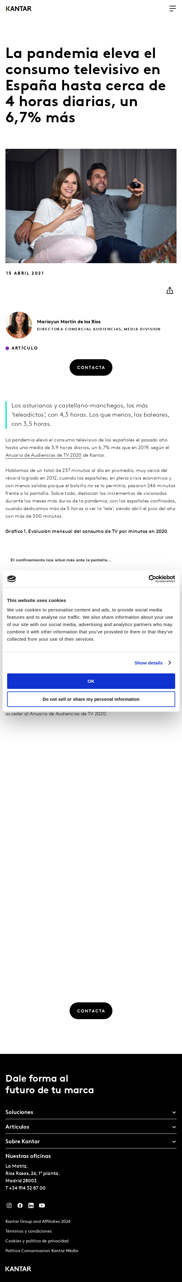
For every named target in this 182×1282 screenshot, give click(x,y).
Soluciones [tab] (19, 1112)
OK (91, 681)
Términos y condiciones (28, 1231)
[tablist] (91, 1168)
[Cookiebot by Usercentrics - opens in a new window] (148, 579)
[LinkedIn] (31, 1207)
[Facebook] (20, 1207)
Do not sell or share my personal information (91, 699)
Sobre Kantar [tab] (22, 1142)
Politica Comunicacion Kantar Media (41, 1251)
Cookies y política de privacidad (36, 1241)
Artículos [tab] (17, 1127)
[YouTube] (42, 1207)
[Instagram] (9, 1207)
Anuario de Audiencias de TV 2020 (43, 472)
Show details (149, 662)
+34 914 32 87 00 (27, 1188)
